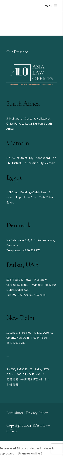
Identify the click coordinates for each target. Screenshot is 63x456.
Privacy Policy (37, 412)
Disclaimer (14, 412)
